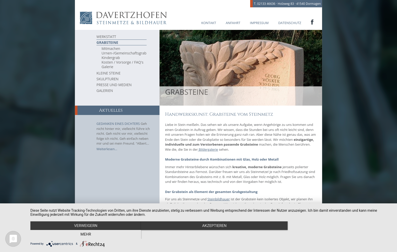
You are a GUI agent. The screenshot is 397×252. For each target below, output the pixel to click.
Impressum (259, 23)
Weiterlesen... (106, 149)
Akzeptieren (211, 234)
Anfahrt (233, 23)
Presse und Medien (114, 84)
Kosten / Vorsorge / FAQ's (122, 62)
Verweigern (84, 234)
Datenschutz (289, 23)
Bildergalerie (208, 149)
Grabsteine (107, 42)
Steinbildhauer (218, 199)
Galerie (107, 67)
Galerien (104, 90)
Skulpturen (107, 78)
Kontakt (208, 23)
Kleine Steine (108, 73)
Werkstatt (106, 36)
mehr (337, 234)
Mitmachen (111, 48)
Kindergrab (111, 57)
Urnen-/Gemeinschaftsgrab (124, 53)
